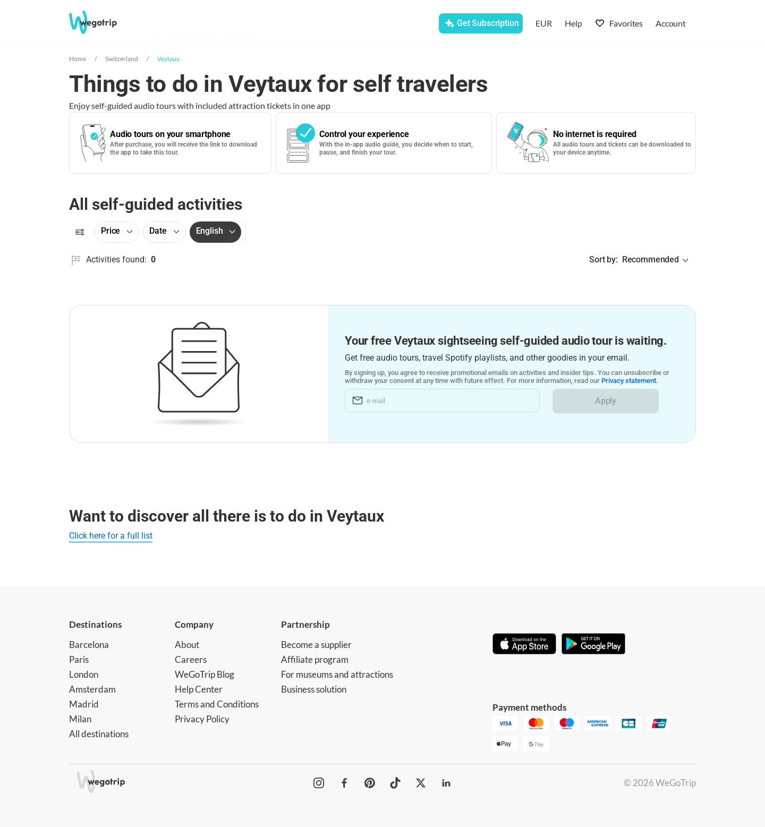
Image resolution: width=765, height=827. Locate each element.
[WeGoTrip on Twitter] (420, 782)
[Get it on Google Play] (593, 645)
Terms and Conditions (217, 704)
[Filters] (79, 232)
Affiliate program (314, 659)
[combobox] (250, 24)
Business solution (313, 689)
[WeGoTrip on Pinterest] (369, 782)
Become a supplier (316, 644)
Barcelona (89, 644)
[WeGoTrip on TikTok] (395, 782)
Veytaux (168, 59)
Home (77, 59)
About (187, 644)
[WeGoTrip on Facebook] (344, 782)
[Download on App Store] (524, 645)
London (83, 674)
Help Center (199, 689)
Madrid (84, 704)
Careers (191, 659)
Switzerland (121, 59)
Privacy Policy (202, 718)
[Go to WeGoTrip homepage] (102, 22)
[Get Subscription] (480, 23)
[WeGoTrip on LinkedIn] (446, 782)
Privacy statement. (629, 381)
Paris (79, 659)
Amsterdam (92, 689)
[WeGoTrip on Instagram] (318, 782)
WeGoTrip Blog (204, 674)
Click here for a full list (110, 536)
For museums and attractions (337, 674)
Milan (80, 718)
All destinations (99, 733)
